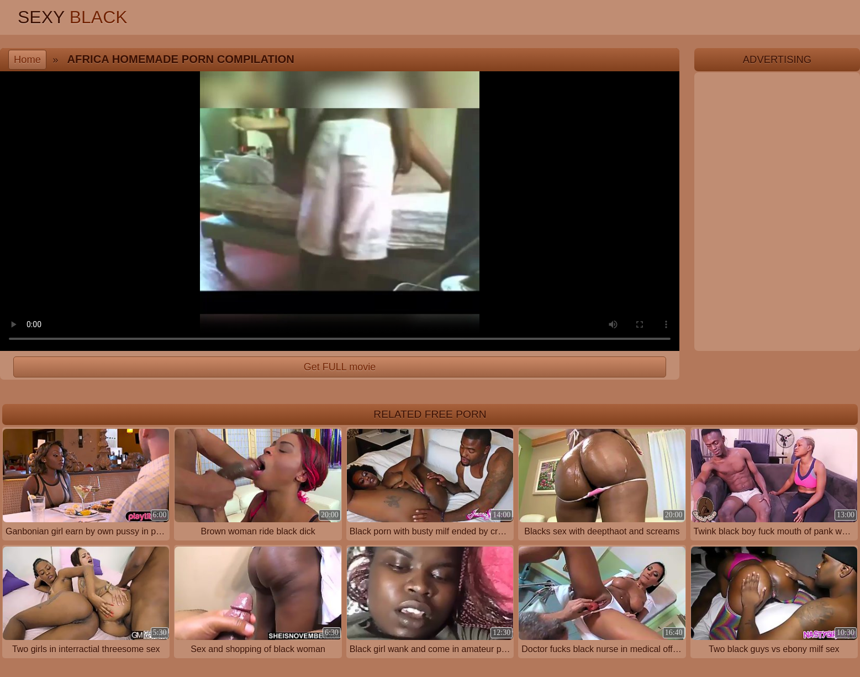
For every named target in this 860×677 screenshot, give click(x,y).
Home (27, 59)
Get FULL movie (340, 366)
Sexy (73, 17)
